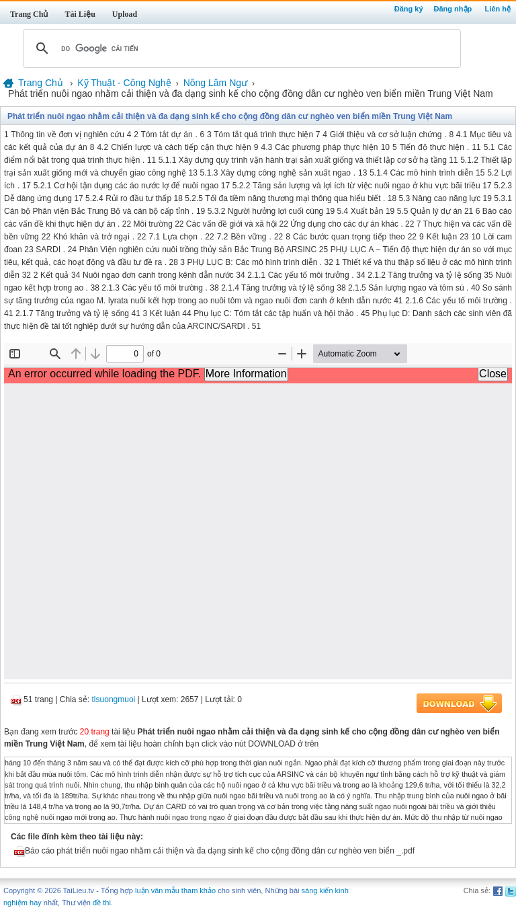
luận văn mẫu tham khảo (175, 890)
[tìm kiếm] (240, 48)
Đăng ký (408, 9)
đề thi (102, 903)
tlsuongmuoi (114, 699)
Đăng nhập (453, 9)
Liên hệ (498, 9)
